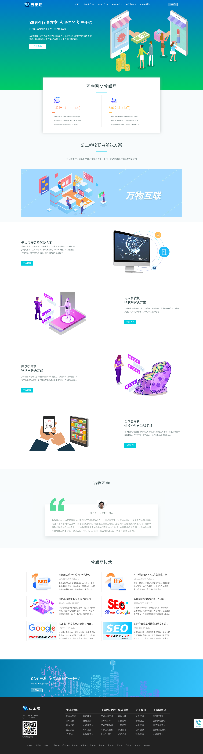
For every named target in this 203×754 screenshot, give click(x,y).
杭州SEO (66, 745)
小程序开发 (88, 725)
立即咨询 (37, 46)
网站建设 (87, 716)
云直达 (29, 745)
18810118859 (32, 715)
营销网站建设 (159, 721)
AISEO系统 (145, 4)
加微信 (173, 4)
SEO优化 (101, 4)
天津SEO (84, 745)
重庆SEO (102, 745)
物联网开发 (88, 734)
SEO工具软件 (107, 725)
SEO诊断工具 (107, 716)
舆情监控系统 (159, 730)
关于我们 (130, 4)
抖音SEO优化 (107, 730)
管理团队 (140, 721)
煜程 (46, 745)
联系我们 (140, 734)
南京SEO (75, 745)
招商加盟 (140, 730)
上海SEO (120, 745)
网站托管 (70, 725)
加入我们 (140, 725)
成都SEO (57, 745)
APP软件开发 (159, 725)
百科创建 (122, 716)
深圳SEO (138, 745)
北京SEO (111, 745)
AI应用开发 (158, 716)
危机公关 (70, 730)
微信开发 (87, 721)
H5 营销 (69, 734)
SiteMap (147, 745)
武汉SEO (93, 745)
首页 (76, 4)
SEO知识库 (106, 721)
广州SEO (129, 745)
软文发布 (122, 730)
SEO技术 (115, 4)
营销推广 (87, 4)
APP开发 (87, 730)
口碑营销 (122, 721)
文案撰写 (122, 725)
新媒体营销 (71, 716)
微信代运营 (106, 734)
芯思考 (38, 745)
